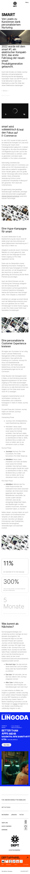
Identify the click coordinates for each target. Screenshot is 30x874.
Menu (26, 2)
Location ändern (15, 850)
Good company (6, 826)
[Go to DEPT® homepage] (15, 4)
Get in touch (6, 807)
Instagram (5, 814)
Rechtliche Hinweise (7, 871)
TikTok (21, 814)
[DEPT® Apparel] (15, 861)
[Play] (6, 114)
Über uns (5, 823)
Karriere (4, 830)
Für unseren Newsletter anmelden (13, 800)
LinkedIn (14, 814)
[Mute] (24, 114)
